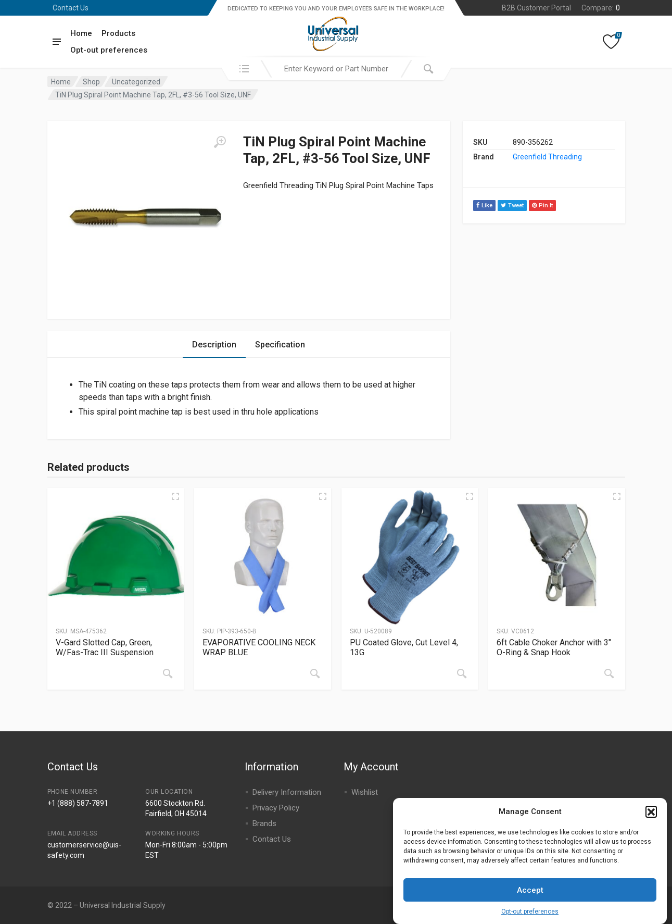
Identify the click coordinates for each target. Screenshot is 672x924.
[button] (651, 816)
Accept (530, 895)
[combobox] (336, 68)
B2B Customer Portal (536, 8)
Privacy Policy (275, 808)
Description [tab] (214, 344)
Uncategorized (136, 82)
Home (81, 33)
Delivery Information (286, 792)
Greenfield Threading (547, 157)
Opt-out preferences (530, 916)
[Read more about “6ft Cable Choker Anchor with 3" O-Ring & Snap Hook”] (609, 673)
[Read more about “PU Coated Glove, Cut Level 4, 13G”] (461, 673)
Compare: (600, 8)
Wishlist (364, 792)
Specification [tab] (280, 344)
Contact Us (70, 8)
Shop (91, 82)
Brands (264, 823)
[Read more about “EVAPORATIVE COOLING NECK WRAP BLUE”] (315, 673)
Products (118, 33)
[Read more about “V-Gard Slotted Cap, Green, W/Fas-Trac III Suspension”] (167, 673)
